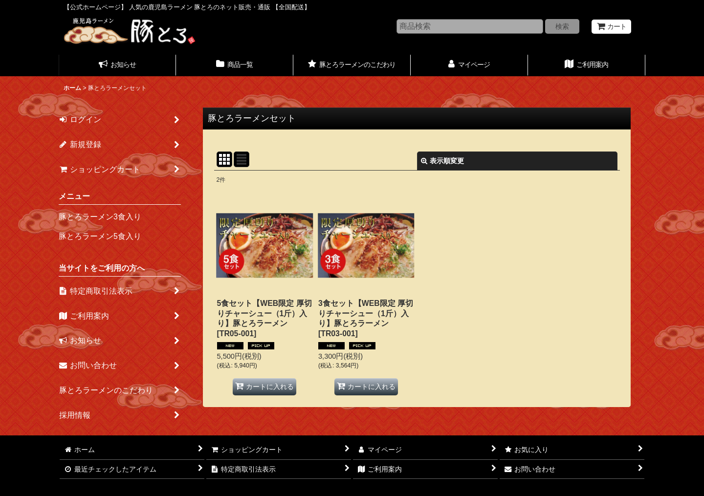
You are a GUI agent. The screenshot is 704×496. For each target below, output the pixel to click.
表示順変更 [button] (442, 161)
